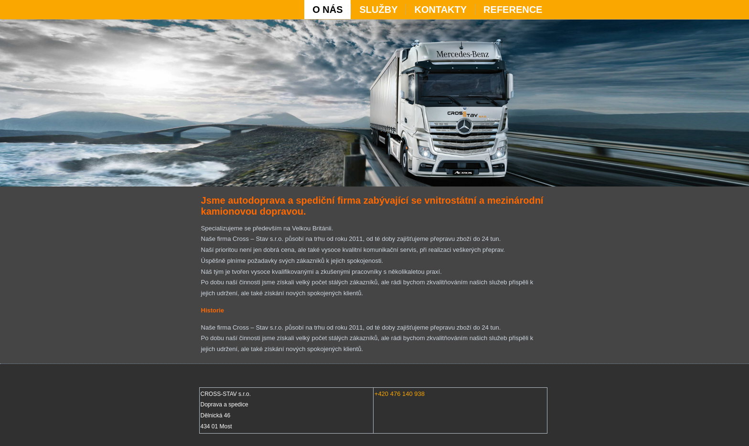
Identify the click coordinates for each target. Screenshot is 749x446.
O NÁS (327, 9)
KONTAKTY (440, 9)
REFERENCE (512, 9)
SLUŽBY (378, 9)
